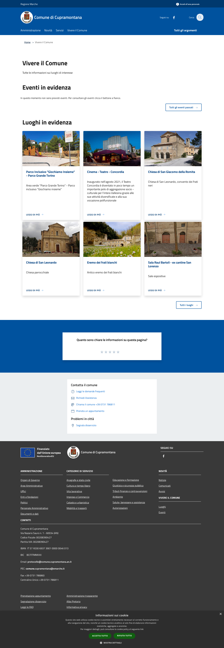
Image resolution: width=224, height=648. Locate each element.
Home (27, 42)
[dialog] (112, 629)
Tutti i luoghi (189, 305)
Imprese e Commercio (78, 497)
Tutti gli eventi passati (183, 107)
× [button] (220, 614)
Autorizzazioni (120, 508)
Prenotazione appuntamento (36, 596)
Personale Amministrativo (34, 508)
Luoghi (162, 507)
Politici (24, 502)
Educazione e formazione (126, 480)
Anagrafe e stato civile (78, 480)
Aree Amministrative (32, 486)
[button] (112, 642)
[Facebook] (172, 17)
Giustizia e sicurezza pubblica (128, 485)
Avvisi (162, 491)
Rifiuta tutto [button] (124, 635)
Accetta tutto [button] (100, 635)
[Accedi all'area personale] (187, 4)
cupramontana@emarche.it (50, 568)
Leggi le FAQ (27, 607)
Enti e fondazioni (29, 497)
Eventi (162, 512)
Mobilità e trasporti (77, 508)
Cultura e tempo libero (78, 486)
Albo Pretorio (73, 601)
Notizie (162, 480)
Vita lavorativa (74, 491)
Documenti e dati (30, 514)
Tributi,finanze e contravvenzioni (130, 491)
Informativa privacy (77, 607)
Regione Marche (29, 4)
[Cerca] (199, 17)
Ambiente (118, 497)
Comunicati (165, 486)
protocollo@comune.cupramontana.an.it (50, 562)
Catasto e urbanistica (78, 502)
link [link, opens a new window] (142, 629)
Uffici (23, 491)
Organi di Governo (30, 480)
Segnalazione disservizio (33, 601)
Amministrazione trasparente (82, 596)
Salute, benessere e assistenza (129, 502)
